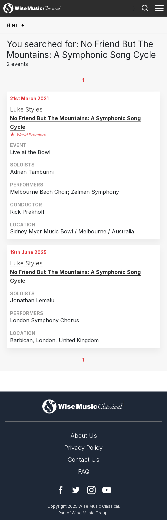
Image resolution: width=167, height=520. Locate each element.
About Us (83, 435)
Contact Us (83, 459)
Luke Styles (26, 109)
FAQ (83, 471)
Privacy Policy (83, 447)
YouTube (106, 490)
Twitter (76, 490)
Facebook (60, 490)
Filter (13, 25)
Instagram (91, 490)
